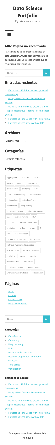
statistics (12, 360)
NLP (10, 348)
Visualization (14, 368)
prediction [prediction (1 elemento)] (11, 227)
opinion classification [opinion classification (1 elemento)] (28, 222)
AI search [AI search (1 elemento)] (25, 177)
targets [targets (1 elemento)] (32, 256)
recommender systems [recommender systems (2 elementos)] (16, 239)
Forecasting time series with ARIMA (26, 123)
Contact (12, 295)
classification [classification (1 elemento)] (12, 188)
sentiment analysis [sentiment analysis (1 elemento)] (31, 250)
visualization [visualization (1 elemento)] (38, 272)
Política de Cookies (17, 303)
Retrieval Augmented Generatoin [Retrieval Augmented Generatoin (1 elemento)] (20, 244)
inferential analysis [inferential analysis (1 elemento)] (35, 211)
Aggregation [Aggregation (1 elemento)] (12, 177)
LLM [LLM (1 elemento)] (8, 216)
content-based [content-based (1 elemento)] (35, 194)
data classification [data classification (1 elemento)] (29, 200)
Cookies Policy (15, 299)
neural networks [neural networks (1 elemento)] (21, 216)
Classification (15, 336)
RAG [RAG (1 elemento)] (9, 233)
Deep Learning (15, 344)
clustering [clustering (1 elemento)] (26, 188)
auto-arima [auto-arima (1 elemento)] (32, 183)
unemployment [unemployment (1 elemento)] (34, 267)
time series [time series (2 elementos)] (28, 261)
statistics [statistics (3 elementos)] (11, 256)
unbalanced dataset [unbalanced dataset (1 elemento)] (15, 267)
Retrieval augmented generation (24, 356)
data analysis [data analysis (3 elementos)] (12, 200)
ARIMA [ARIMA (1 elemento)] (10, 183)
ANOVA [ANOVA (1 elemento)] (36, 177)
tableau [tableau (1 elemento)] (22, 256)
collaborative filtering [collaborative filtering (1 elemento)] (16, 194)
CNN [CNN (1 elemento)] (36, 188)
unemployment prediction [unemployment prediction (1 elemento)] (17, 272)
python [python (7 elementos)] (22, 227)
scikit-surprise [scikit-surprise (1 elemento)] (13, 250)
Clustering (13, 340)
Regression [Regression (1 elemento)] (35, 239)
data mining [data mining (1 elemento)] (12, 205)
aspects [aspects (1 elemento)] (20, 183)
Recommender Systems (20, 352)
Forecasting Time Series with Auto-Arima (29, 119)
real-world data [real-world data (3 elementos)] (21, 233)
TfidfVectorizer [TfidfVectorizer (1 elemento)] (13, 261)
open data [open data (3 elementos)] (11, 222)
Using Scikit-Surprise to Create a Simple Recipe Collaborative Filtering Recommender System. (27, 110)
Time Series (14, 364)
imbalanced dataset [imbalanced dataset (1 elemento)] (15, 211)
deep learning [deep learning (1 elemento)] (26, 205)
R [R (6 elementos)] (40, 227)
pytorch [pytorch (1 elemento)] (33, 227)
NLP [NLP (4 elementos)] (34, 216)
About (11, 291)
